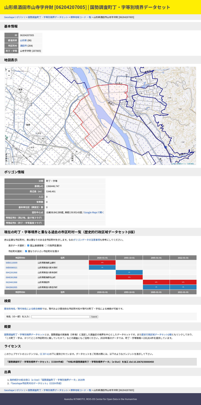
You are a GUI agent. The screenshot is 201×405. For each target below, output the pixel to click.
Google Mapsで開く (94, 212)
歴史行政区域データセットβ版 (156, 334)
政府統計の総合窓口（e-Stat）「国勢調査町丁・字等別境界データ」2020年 (47, 379)
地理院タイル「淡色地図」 (186, 164)
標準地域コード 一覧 (80, 17)
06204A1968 (11, 282)
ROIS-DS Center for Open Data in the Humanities (111, 399)
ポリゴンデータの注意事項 (86, 239)
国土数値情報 (35, 245)
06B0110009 (11, 262)
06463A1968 (11, 277)
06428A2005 (11, 287)
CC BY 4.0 (45, 354)
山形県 (23, 40)
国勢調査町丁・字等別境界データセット (48, 17)
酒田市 (23, 45)
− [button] (9, 75)
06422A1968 (11, 272)
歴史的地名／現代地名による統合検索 (23, 308)
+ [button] (9, 71)
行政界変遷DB (53, 245)
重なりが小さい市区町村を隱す (41, 251)
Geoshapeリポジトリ (15, 17)
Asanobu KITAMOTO (74, 399)
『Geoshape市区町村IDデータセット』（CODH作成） (36, 383)
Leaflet (173, 164)
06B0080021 (11, 267)
